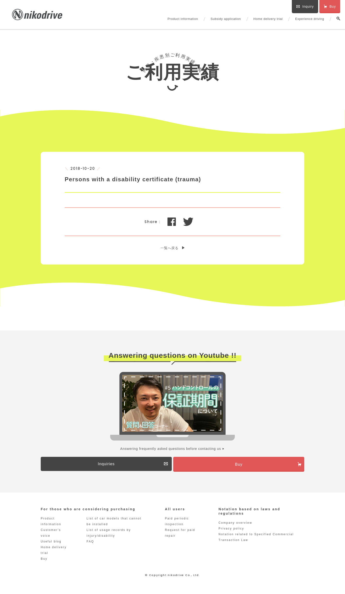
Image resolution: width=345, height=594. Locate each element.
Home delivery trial (268, 19)
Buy (44, 560)
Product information (182, 19)
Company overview (235, 524)
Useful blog (51, 543)
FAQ (90, 543)
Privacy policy (231, 530)
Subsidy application (226, 19)
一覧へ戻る (169, 248)
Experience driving (309, 19)
